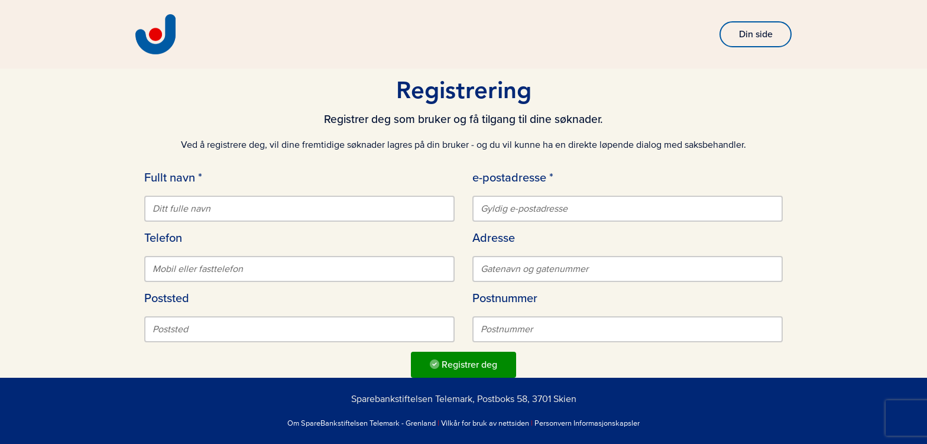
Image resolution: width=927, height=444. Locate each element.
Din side (756, 34)
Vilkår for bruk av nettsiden (485, 423)
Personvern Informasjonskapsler (587, 423)
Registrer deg (463, 365)
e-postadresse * (512, 178)
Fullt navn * (173, 178)
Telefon (163, 238)
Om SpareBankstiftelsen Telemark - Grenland (361, 423)
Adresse (493, 238)
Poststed (166, 298)
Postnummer (504, 298)
